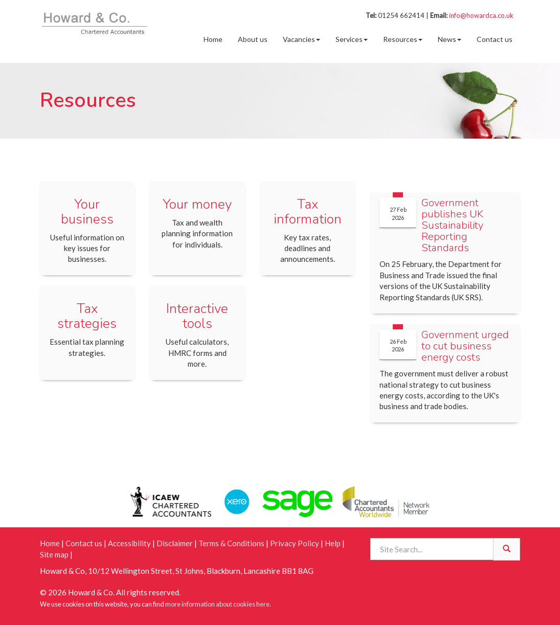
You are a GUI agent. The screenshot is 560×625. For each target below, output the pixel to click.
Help (333, 543)
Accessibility (129, 543)
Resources (402, 39)
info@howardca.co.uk (481, 15)
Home (213, 39)
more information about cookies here (217, 604)
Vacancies (301, 39)
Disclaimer (174, 543)
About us (252, 39)
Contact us (494, 39)
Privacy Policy (294, 543)
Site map (54, 554)
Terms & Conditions (231, 543)
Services (351, 39)
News (449, 39)
